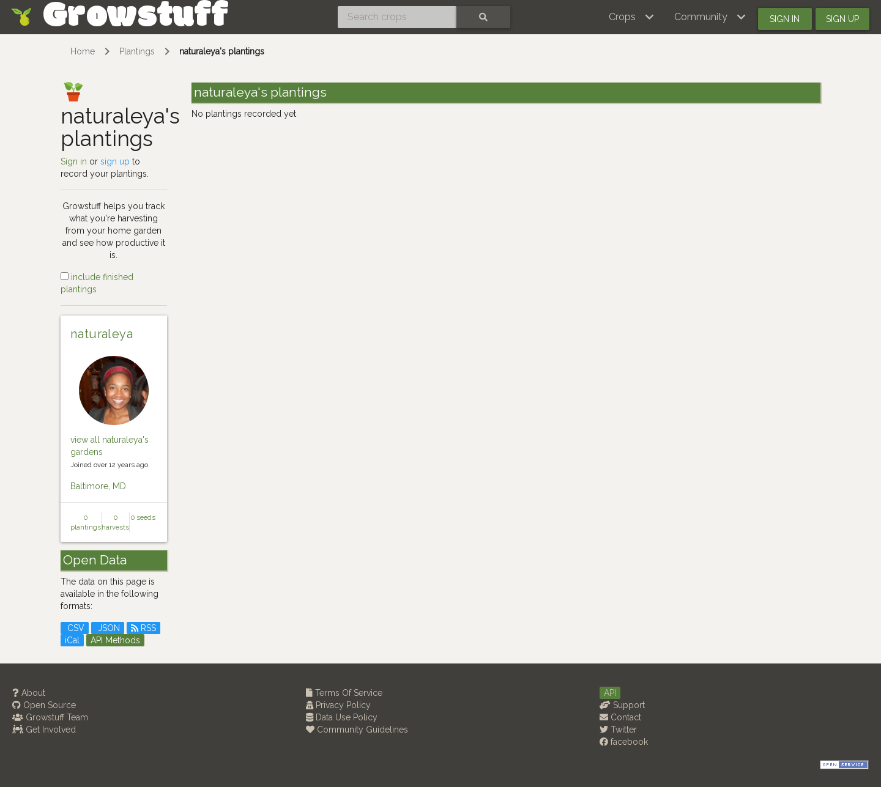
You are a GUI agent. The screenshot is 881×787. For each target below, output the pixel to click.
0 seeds (143, 517)
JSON (107, 628)
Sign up (842, 19)
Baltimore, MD (98, 486)
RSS (143, 628)
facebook (624, 742)
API (610, 693)
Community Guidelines (357, 729)
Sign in (785, 19)
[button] (631, 17)
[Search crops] (397, 17)
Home (82, 51)
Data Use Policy (341, 717)
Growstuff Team (50, 717)
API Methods (115, 640)
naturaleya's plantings (221, 51)
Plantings (137, 51)
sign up (115, 161)
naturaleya (101, 334)
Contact (620, 717)
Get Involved (44, 729)
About (28, 693)
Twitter (618, 729)
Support (622, 705)
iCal (72, 640)
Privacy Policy (338, 705)
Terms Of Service (344, 693)
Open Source (44, 705)
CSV (74, 628)
